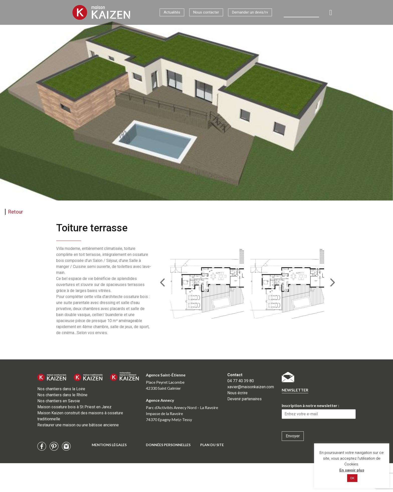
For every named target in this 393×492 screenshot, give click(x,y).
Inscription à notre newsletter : (310, 405)
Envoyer (293, 436)
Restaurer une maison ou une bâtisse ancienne (78, 425)
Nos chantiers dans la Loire (61, 388)
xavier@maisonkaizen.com (250, 386)
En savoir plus (351, 470)
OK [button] (352, 478)
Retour (15, 212)
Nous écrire (237, 392)
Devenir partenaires (244, 399)
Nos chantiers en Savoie (58, 401)
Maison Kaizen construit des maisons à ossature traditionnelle (80, 416)
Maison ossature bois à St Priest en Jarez (74, 407)
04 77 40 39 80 (240, 380)
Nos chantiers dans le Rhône (62, 394)
